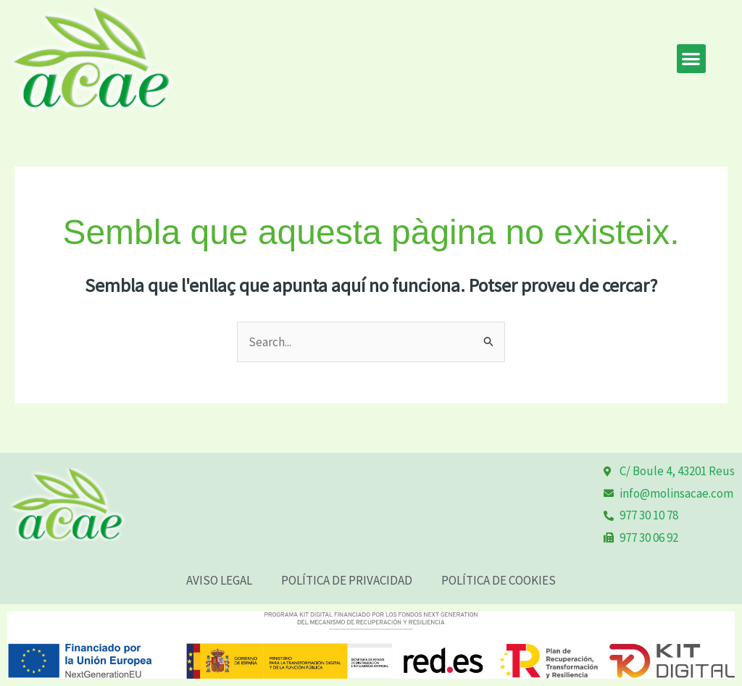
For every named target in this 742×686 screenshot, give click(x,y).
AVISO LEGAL (219, 580)
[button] (691, 59)
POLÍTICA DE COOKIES (498, 580)
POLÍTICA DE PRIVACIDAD (346, 580)
